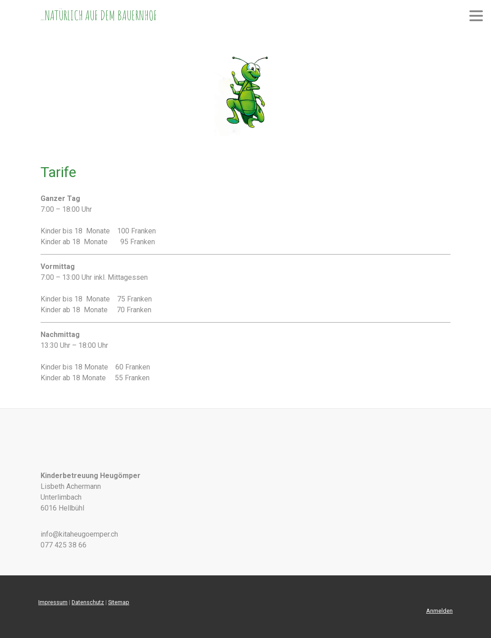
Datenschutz (88, 602)
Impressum (53, 602)
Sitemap (118, 602)
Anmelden (439, 610)
